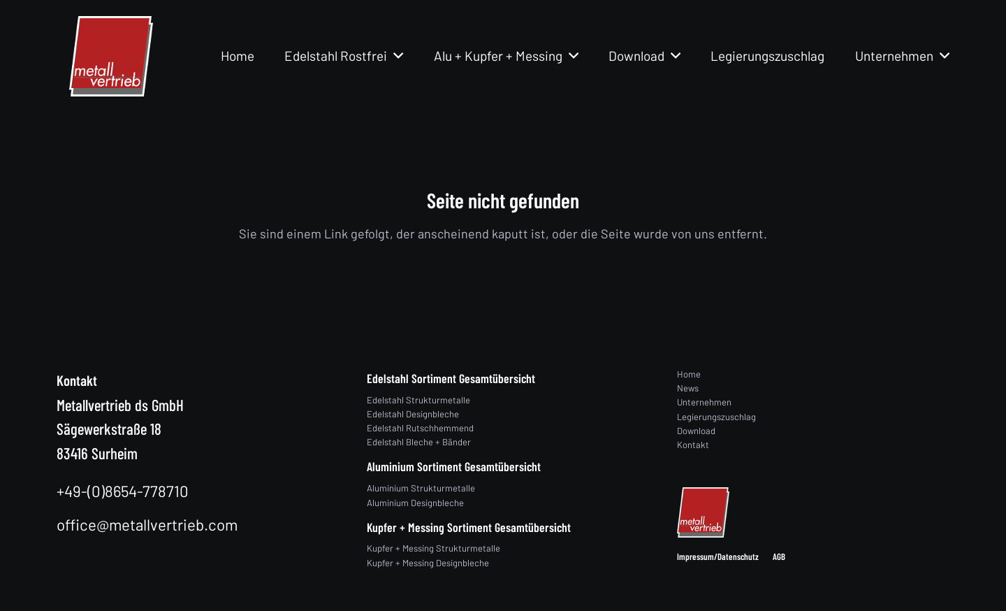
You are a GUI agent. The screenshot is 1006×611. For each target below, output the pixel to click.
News (688, 388)
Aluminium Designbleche (415, 502)
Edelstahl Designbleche (413, 413)
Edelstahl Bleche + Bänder (419, 441)
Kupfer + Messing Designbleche (428, 562)
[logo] (111, 56)
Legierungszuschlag (716, 416)
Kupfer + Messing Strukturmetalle (433, 548)
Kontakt (693, 444)
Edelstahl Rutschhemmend (420, 427)
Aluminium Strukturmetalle (421, 488)
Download (696, 430)
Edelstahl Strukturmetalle (418, 399)
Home (689, 374)
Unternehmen (704, 402)
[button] (395, 55)
